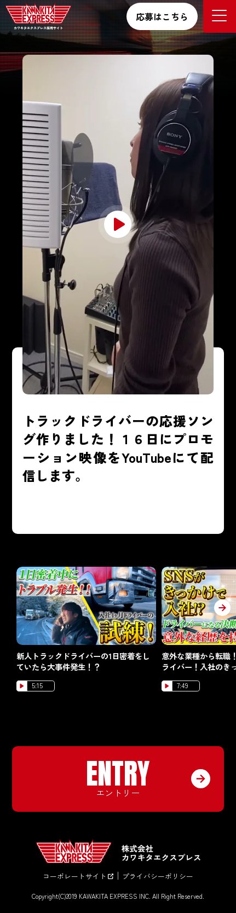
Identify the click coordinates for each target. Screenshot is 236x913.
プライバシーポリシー (157, 876)
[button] (222, 608)
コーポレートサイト (78, 876)
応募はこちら (162, 16)
